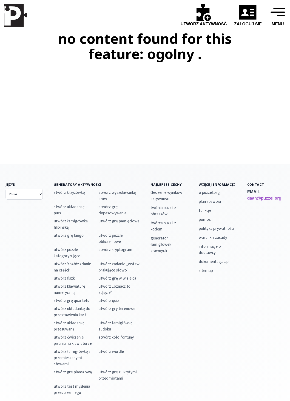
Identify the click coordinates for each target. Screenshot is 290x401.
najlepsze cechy (166, 184)
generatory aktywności (78, 184)
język (10, 184)
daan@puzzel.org (264, 198)
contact (255, 184)
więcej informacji (217, 184)
